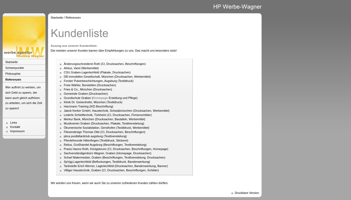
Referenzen (13, 79)
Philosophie (13, 73)
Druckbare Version (247, 192)
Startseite (11, 62)
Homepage (100, 97)
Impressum (17, 131)
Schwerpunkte (14, 67)
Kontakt (15, 126)
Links (13, 122)
